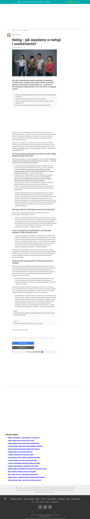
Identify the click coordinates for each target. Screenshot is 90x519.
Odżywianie (47, 2)
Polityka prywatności (55, 498)
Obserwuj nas (32, 348)
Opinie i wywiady (28, 495)
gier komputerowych (22, 148)
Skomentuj (47, 344)
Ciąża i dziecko (51, 495)
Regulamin (47, 498)
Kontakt (37, 498)
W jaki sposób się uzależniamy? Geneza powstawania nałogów (33, 105)
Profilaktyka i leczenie (16, 495)
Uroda (68, 495)
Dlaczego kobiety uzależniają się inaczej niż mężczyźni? (31, 99)
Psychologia (61, 495)
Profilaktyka (31, 2)
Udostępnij (24, 344)
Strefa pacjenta (40, 2)
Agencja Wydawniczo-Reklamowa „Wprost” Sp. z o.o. (48, 511)
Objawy (37, 495)
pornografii (38, 148)
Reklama (42, 498)
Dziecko (24, 2)
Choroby (19, 2)
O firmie (32, 498)
